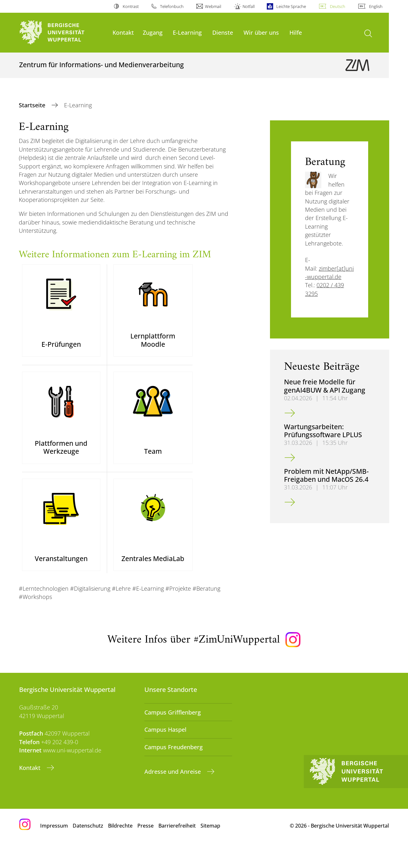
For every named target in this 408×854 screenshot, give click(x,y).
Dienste (222, 32)
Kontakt (123, 32)
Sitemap (210, 834)
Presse (145, 834)
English (375, 6)
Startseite (33, 105)
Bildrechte (120, 834)
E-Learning (187, 32)
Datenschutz (88, 834)
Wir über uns (261, 32)
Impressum (54, 834)
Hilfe (295, 32)
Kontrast (131, 6)
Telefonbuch (172, 6)
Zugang (153, 32)
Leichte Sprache (291, 6)
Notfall (249, 6)
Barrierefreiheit (177, 834)
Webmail (213, 6)
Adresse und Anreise (173, 780)
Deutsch (337, 6)
